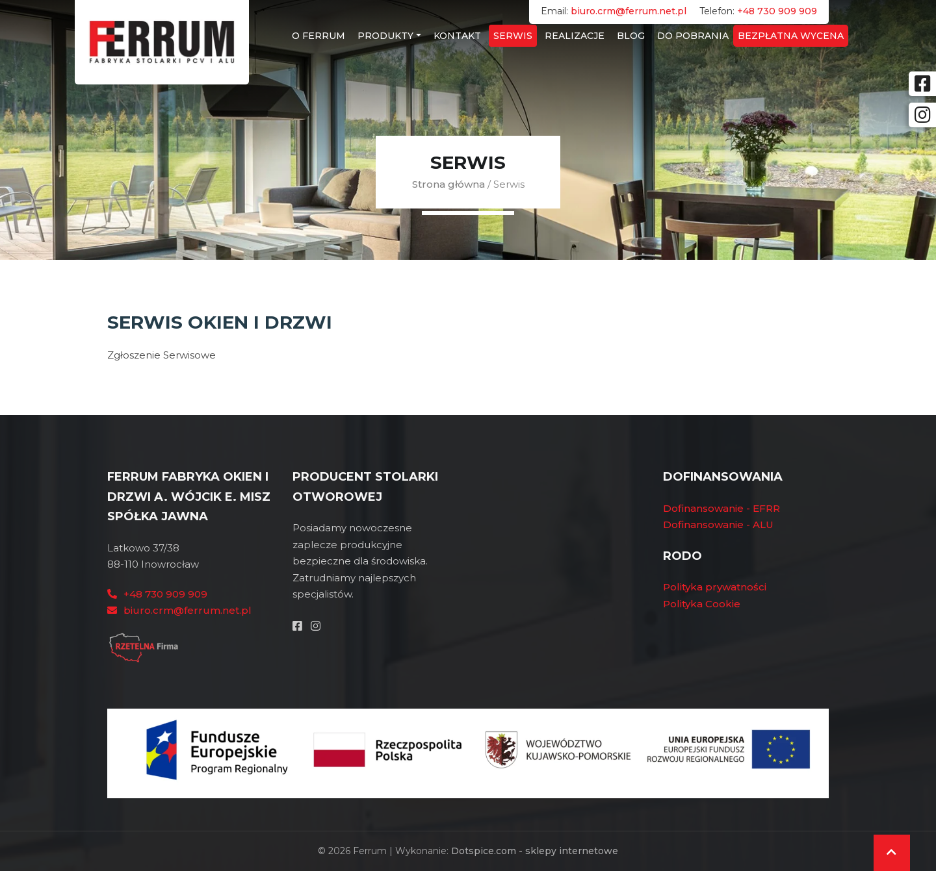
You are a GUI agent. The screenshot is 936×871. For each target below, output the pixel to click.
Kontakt (457, 36)
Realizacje (574, 36)
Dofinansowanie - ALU (718, 524)
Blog (631, 36)
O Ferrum (318, 36)
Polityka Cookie (701, 604)
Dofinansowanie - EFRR (721, 508)
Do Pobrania (693, 36)
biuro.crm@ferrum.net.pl (628, 11)
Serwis (512, 36)
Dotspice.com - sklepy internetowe (534, 851)
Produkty (385, 36)
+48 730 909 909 (777, 11)
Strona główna (448, 184)
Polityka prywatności (714, 587)
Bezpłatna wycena (791, 36)
